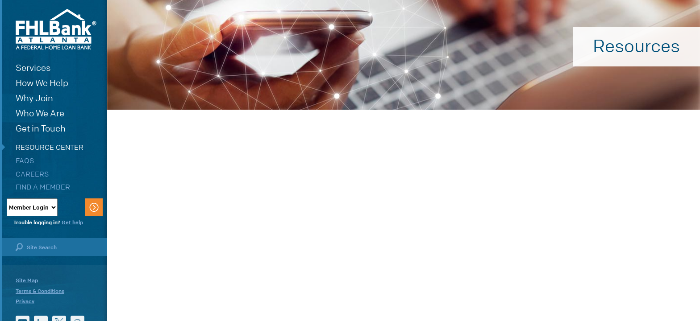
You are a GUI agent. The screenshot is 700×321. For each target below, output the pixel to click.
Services (33, 68)
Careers (32, 174)
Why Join (34, 98)
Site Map (27, 280)
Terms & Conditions (40, 291)
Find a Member (43, 187)
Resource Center (49, 147)
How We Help (42, 83)
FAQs (25, 160)
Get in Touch (41, 128)
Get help (72, 222)
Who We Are (40, 113)
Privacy (25, 301)
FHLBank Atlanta (56, 29)
